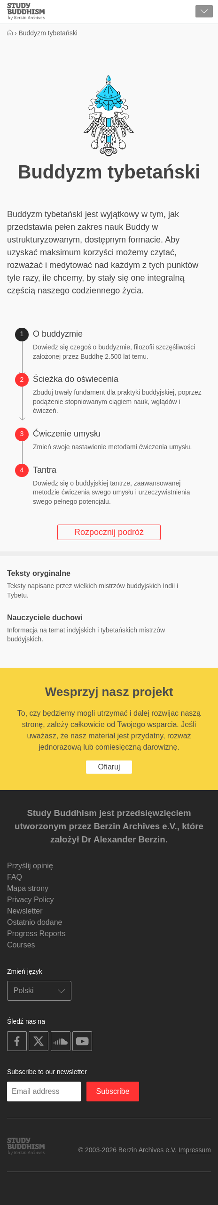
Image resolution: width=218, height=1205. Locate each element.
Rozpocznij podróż (109, 532)
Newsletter (25, 911)
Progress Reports (36, 934)
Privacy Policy (30, 900)
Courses (21, 945)
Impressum (195, 1150)
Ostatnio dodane (34, 922)
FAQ (14, 877)
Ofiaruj (109, 767)
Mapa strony (27, 888)
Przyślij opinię (30, 866)
